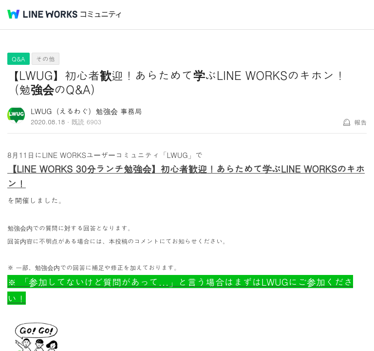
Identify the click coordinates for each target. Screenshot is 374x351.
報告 (360, 122)
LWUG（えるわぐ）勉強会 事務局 (86, 111)
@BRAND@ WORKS (42, 14)
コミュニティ (100, 14)
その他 (45, 58)
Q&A (18, 58)
